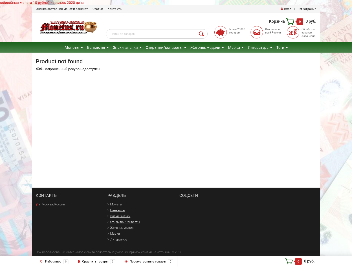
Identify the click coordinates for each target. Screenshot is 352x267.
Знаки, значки (125, 47)
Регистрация (306, 9)
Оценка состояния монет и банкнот (62, 9)
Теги (280, 47)
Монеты (72, 47)
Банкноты (96, 47)
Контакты (115, 9)
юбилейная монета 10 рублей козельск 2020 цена (42, 2)
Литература (258, 47)
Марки (234, 47)
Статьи (97, 9)
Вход (286, 9)
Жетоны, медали (205, 47)
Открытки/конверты (164, 47)
